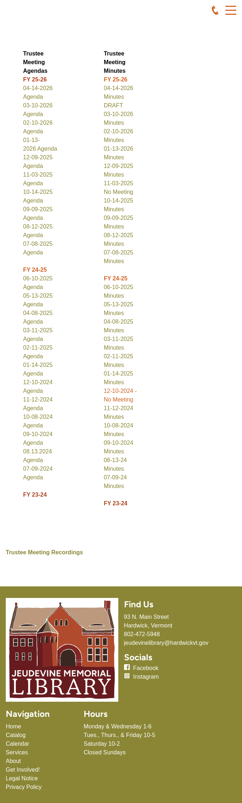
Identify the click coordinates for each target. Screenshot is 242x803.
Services (17, 752)
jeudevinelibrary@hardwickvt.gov (166, 643)
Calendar (17, 744)
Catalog (16, 735)
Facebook (145, 668)
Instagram (146, 677)
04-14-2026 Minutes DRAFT (118, 96)
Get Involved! (23, 770)
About (13, 761)
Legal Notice (22, 778)
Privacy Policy (24, 787)
